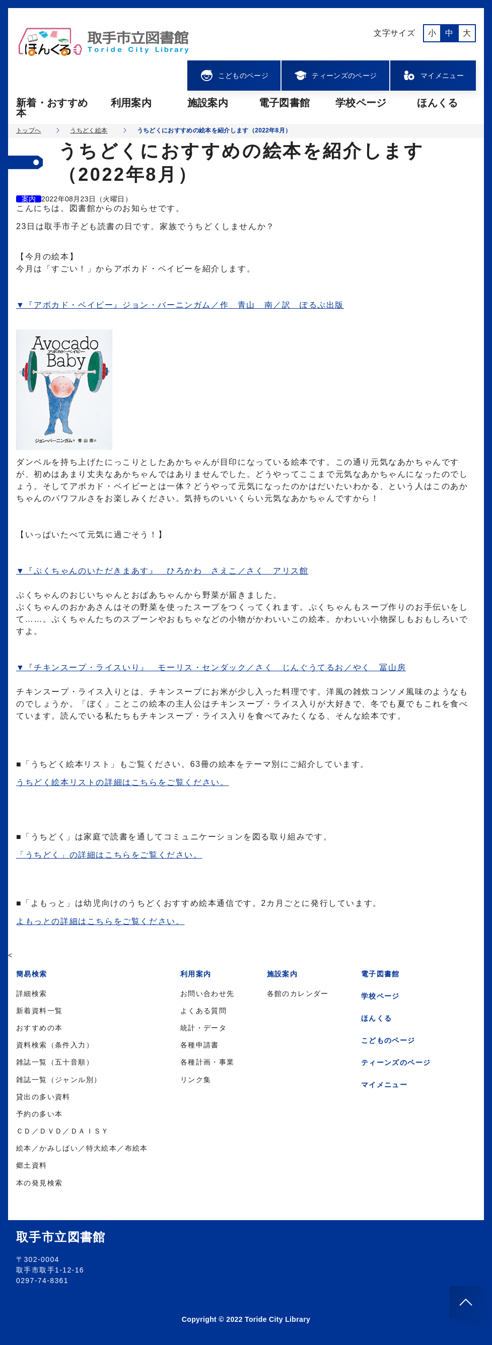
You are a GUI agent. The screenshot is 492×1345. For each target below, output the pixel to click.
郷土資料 (31, 1165)
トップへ (28, 130)
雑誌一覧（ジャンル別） (58, 1080)
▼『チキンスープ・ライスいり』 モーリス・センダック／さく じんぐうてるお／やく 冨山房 (211, 667)
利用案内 (131, 102)
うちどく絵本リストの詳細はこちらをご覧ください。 (122, 782)
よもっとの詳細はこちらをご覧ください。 (100, 921)
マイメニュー (433, 75)
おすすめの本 (39, 1028)
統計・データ (203, 1028)
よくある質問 (203, 1011)
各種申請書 (199, 1045)
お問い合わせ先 (207, 993)
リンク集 (196, 1080)
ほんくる (437, 102)
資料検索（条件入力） (55, 1045)
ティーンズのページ (335, 75)
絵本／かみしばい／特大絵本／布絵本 (82, 1148)
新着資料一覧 (39, 1011)
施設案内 (207, 102)
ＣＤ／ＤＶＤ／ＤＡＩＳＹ (62, 1131)
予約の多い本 (39, 1114)
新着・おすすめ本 (52, 107)
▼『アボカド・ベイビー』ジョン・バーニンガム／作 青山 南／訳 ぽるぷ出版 (180, 305)
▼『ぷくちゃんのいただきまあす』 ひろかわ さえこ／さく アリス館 (162, 571)
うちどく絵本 (88, 130)
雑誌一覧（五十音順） (55, 1062)
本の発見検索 (39, 1183)
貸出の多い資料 (43, 1097)
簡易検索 (31, 974)
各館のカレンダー (298, 993)
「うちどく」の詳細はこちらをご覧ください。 (109, 855)
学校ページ (361, 102)
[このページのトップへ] (466, 1302)
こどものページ (233, 75)
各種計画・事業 (207, 1062)
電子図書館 (284, 102)
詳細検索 (31, 993)
